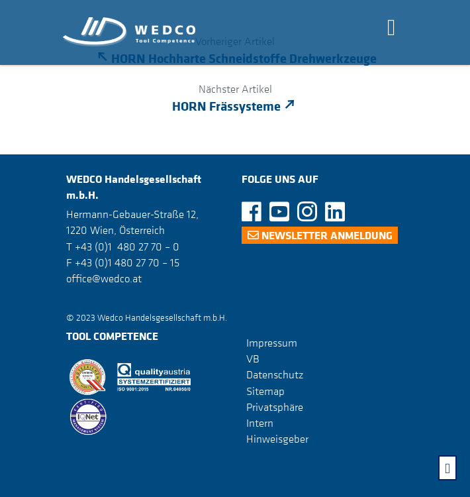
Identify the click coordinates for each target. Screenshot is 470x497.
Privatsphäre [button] (274, 407)
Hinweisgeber (277, 438)
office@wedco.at (104, 278)
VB (252, 358)
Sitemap (265, 391)
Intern (259, 422)
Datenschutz (274, 374)
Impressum (271, 342)
